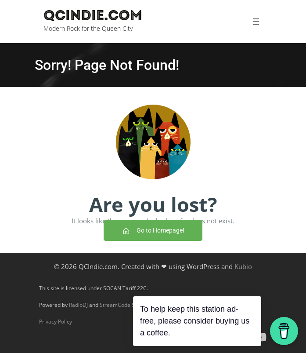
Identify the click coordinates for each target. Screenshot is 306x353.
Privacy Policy (55, 321)
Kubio (243, 266)
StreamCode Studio (123, 305)
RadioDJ (78, 305)
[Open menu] (256, 21)
